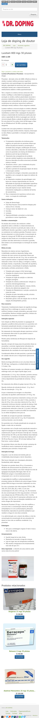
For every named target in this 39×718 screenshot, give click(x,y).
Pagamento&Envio (24, 711)
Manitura (35, 715)
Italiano (29, 1)
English (4, 1)
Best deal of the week (38, 359)
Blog (20, 713)
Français (24, 1)
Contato (14, 713)
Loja (7, 711)
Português (4, 4)
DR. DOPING (9, 707)
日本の (34, 1)
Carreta (8, 713)
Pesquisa (33, 14)
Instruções (13, 711)
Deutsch (13, 1)
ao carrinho (21, 65)
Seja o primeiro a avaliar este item (12, 72)
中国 (8, 1)
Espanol (18, 1)
